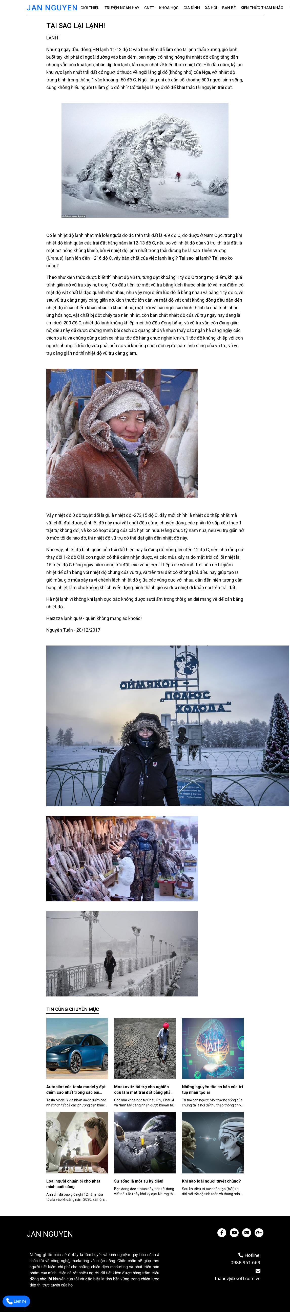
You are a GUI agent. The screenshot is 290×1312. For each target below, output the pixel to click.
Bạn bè (229, 8)
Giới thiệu (89, 8)
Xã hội (211, 8)
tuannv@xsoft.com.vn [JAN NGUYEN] (237, 1275)
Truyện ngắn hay (122, 8)
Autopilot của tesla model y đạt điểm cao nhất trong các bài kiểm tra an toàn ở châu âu (76, 1092)
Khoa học (168, 8)
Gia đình (191, 8)
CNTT (149, 8)
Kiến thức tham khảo (262, 8)
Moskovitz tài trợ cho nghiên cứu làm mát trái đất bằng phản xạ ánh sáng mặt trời (143, 1092)
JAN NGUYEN (52, 7)
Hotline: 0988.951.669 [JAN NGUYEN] (245, 1258)
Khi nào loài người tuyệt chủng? (211, 1181)
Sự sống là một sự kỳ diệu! (138, 1181)
